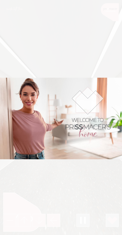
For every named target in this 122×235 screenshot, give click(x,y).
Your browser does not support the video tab (61, 118)
